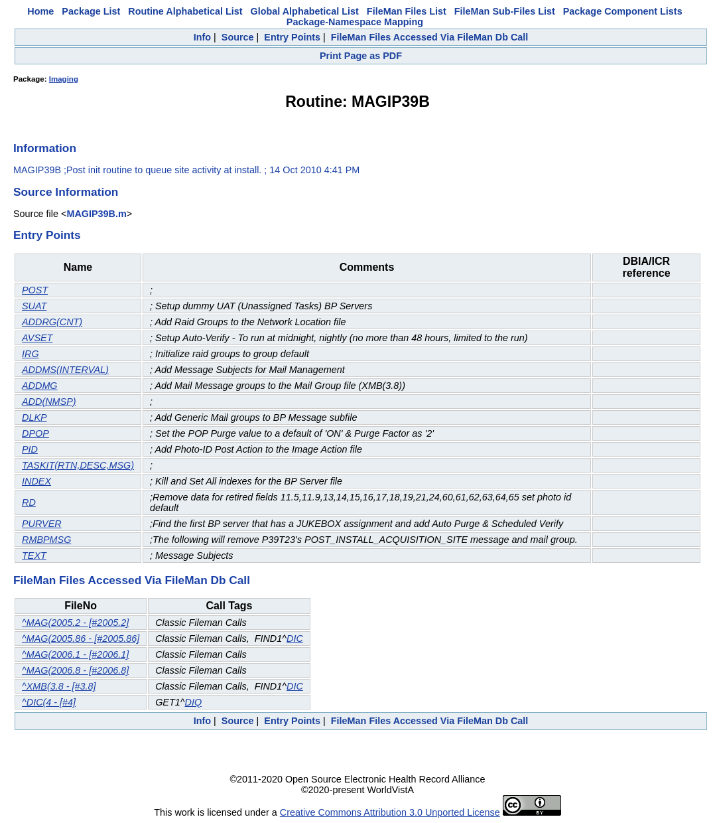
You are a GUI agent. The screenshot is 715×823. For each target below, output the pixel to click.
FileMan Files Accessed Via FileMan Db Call (430, 37)
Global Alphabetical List (304, 11)
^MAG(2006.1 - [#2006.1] (75, 654)
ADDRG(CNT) (52, 322)
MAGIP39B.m (96, 213)
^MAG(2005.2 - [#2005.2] (75, 622)
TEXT (34, 555)
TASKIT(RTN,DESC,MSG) (78, 465)
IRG (30, 353)
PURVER (42, 523)
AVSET (37, 338)
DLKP (34, 417)
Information (44, 148)
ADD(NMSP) (49, 401)
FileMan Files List (406, 11)
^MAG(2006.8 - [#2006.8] (75, 670)
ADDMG (40, 385)
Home (40, 11)
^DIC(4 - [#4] (49, 702)
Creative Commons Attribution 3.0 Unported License (390, 812)
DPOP (35, 433)
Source (238, 37)
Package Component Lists (622, 11)
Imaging (63, 79)
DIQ (193, 702)
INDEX (36, 481)
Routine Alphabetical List (185, 11)
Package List (91, 11)
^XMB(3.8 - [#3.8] (59, 686)
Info (202, 37)
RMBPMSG (46, 539)
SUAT (34, 306)
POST (35, 290)
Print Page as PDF (361, 55)
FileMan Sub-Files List (504, 11)
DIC (295, 638)
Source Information (65, 191)
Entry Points (292, 37)
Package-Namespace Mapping (355, 22)
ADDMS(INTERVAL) (65, 369)
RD (29, 502)
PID (30, 449)
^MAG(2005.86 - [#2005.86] (80, 638)
